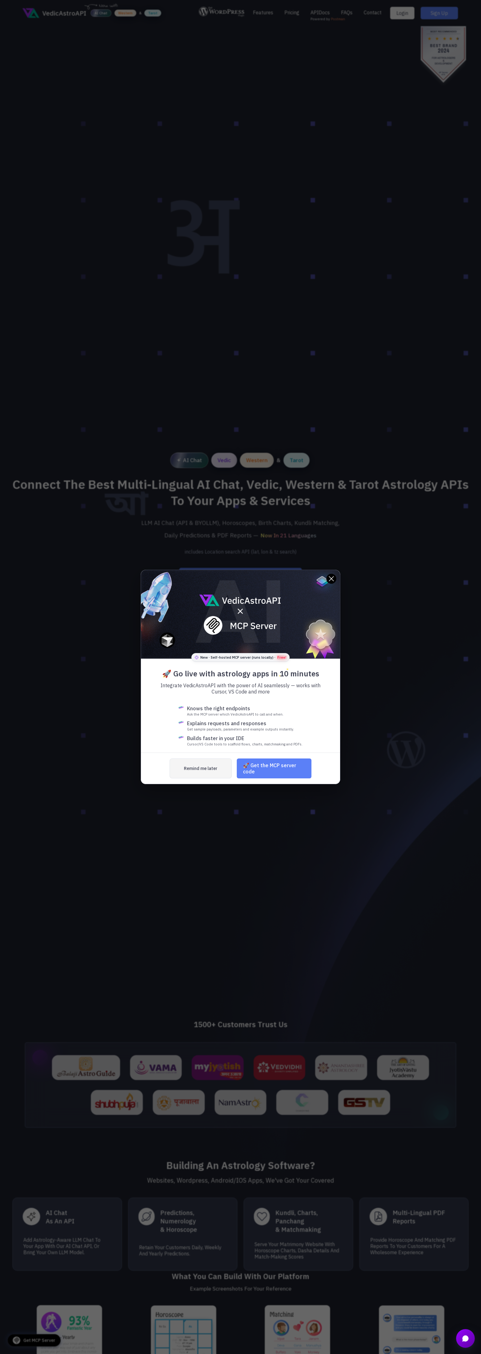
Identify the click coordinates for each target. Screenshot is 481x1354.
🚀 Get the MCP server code (269, 768)
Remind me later (200, 768)
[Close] (331, 579)
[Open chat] (465, 1338)
